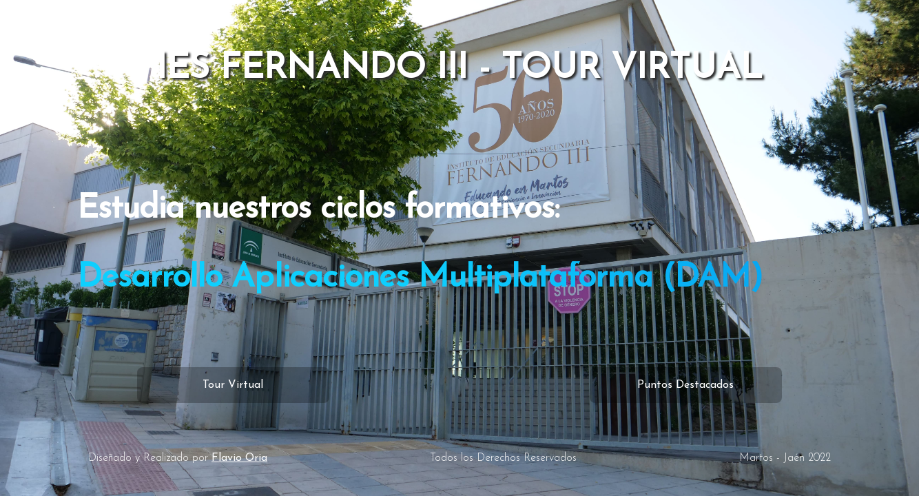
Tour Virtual (233, 385)
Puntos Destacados (685, 385)
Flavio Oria (239, 458)
